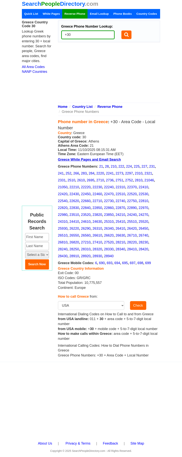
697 (133, 263)
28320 (97, 249)
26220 (74, 228)
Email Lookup (99, 13)
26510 (63, 235)
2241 (110, 173)
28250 (74, 249)
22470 (109, 194)
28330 (109, 249)
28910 (74, 256)
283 (84, 173)
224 (129, 166)
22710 (97, 201)
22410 (143, 187)
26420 (132, 228)
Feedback (110, 443)
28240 (63, 249)
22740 (120, 201)
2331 (62, 180)
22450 (86, 194)
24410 (74, 222)
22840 (86, 208)
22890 (132, 208)
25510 (132, 222)
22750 (132, 201)
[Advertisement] (109, 74)
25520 (143, 222)
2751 (119, 180)
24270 (143, 215)
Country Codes (146, 13)
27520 (109, 242)
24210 (120, 215)
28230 (143, 242)
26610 (97, 235)
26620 (109, 235)
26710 (132, 235)
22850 (97, 208)
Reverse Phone (75, 13)
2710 (100, 180)
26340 (109, 228)
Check (138, 305)
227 (144, 166)
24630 (97, 222)
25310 (109, 222)
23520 (86, 215)
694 (117, 263)
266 (76, 173)
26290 (86, 228)
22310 (120, 187)
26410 (120, 228)
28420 (143, 249)
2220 (100, 173)
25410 (120, 222)
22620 (74, 201)
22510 (120, 194)
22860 (109, 208)
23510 (74, 215)
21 (101, 166)
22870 (120, 208)
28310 (86, 249)
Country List (82, 107)
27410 (97, 242)
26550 (74, 235)
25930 (63, 228)
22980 (63, 215)
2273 (119, 173)
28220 (132, 242)
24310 (63, 222)
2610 (81, 180)
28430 (63, 256)
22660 (86, 201)
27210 (86, 242)
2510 (71, 180)
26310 (97, 228)
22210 (74, 187)
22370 (132, 187)
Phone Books (122, 13)
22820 (63, 208)
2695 (90, 180)
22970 (143, 208)
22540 (63, 201)
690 (102, 263)
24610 (86, 222)
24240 (132, 215)
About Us (45, 443)
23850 (109, 215)
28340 (120, 249)
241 (61, 173)
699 (148, 263)
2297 (129, 173)
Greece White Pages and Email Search (89, 159)
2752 (129, 180)
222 (121, 166)
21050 (63, 187)
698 (140, 263)
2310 (138, 173)
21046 (149, 180)
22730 (109, 201)
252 (68, 173)
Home (63, 107)
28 (107, 166)
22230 (97, 187)
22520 (132, 194)
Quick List (31, 13)
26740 (143, 235)
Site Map (137, 443)
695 (125, 263)
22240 (109, 187)
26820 (74, 242)
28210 (120, 242)
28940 (109, 256)
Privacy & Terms (77, 443)
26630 (120, 235)
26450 (143, 228)
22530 (143, 194)
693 (110, 263)
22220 (86, 187)
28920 (86, 256)
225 (137, 166)
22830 (74, 208)
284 (91, 173)
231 (152, 166)
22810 (143, 201)
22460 (97, 194)
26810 (63, 242)
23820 (97, 215)
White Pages (51, 13)
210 (114, 166)
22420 (63, 194)
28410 (132, 249)
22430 (74, 194)
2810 (138, 180)
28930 (97, 256)
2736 (110, 180)
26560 (86, 235)
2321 (148, 173)
